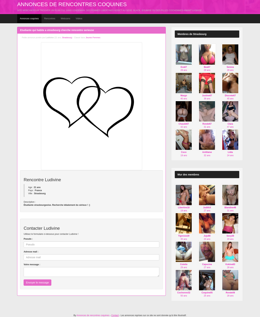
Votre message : (32, 264)
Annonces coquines (29, 18)
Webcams (65, 18)
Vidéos (79, 18)
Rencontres (49, 18)
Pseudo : (28, 239)
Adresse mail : (31, 251)
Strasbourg (67, 37)
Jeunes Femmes (93, 37)
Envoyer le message (37, 282)
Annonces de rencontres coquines (72, 4)
